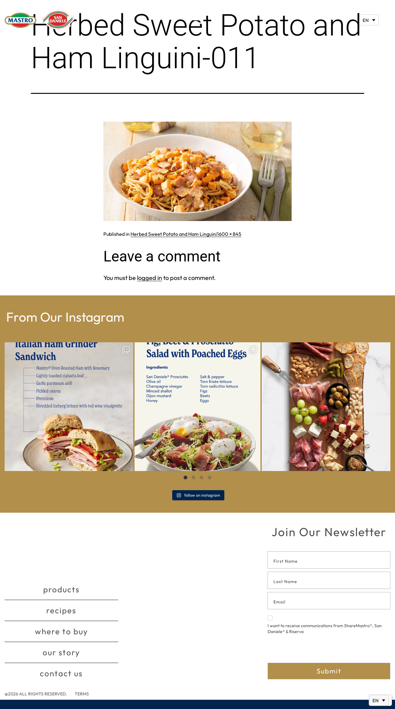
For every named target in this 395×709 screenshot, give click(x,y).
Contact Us (61, 673)
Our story (61, 652)
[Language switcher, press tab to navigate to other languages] (369, 20)
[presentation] (314, 651)
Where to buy (61, 631)
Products (61, 589)
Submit (329, 671)
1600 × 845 (229, 234)
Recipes (61, 610)
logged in (149, 278)
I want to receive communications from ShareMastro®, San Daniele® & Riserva (325, 625)
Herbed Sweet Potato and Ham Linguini (174, 234)
